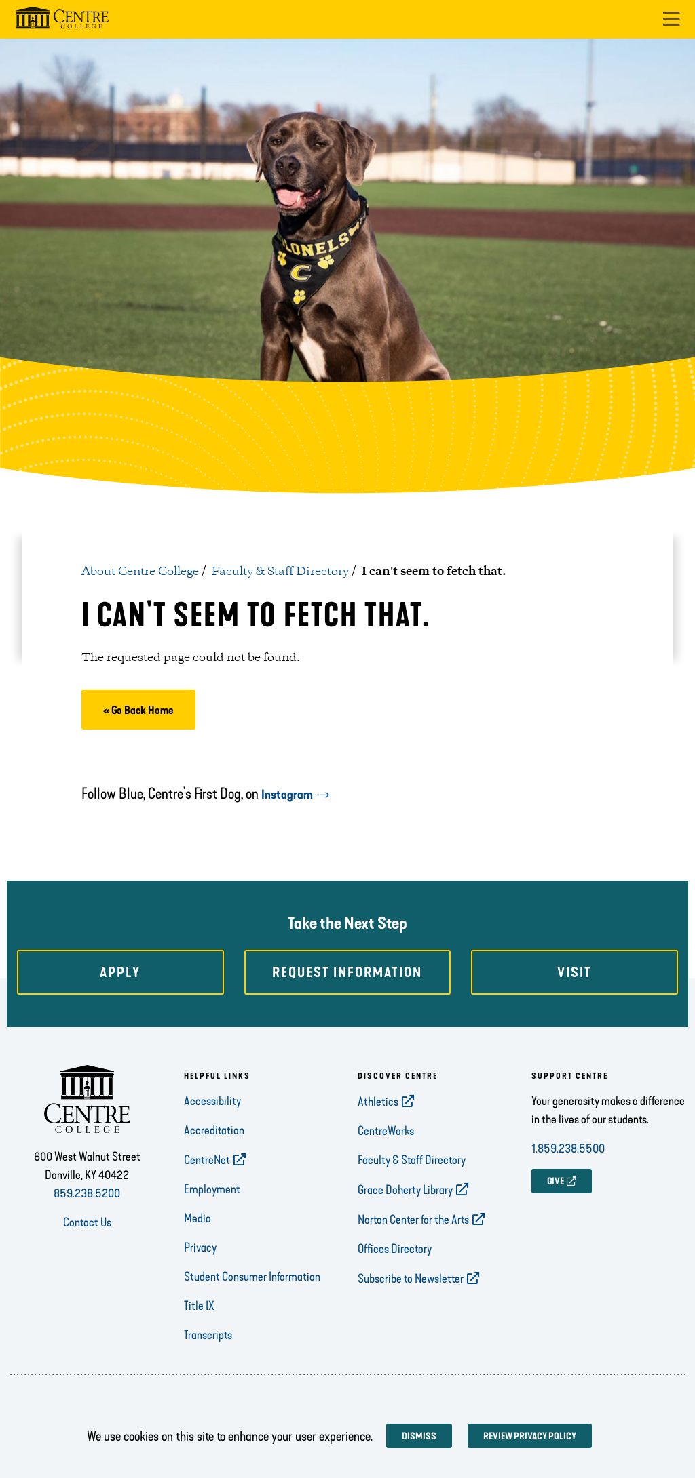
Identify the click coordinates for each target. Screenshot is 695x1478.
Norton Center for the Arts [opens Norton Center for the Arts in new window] (413, 1219)
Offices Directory (395, 1248)
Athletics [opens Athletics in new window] (378, 1101)
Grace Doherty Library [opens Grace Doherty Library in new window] (405, 1189)
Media (197, 1218)
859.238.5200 (87, 1193)
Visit (574, 972)
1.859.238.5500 (568, 1148)
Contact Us (87, 1222)
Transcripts (208, 1334)
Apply (120, 972)
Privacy (200, 1247)
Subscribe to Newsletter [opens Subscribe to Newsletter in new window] (411, 1278)
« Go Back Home (138, 710)
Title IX (199, 1305)
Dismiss (419, 1436)
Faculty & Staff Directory (280, 571)
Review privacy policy (529, 1436)
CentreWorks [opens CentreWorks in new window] (386, 1130)
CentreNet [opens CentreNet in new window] (207, 1160)
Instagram (287, 794)
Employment (212, 1189)
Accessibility (212, 1101)
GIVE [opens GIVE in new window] (555, 1181)
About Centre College (140, 571)
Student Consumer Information (252, 1276)
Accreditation (214, 1130)
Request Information (347, 972)
